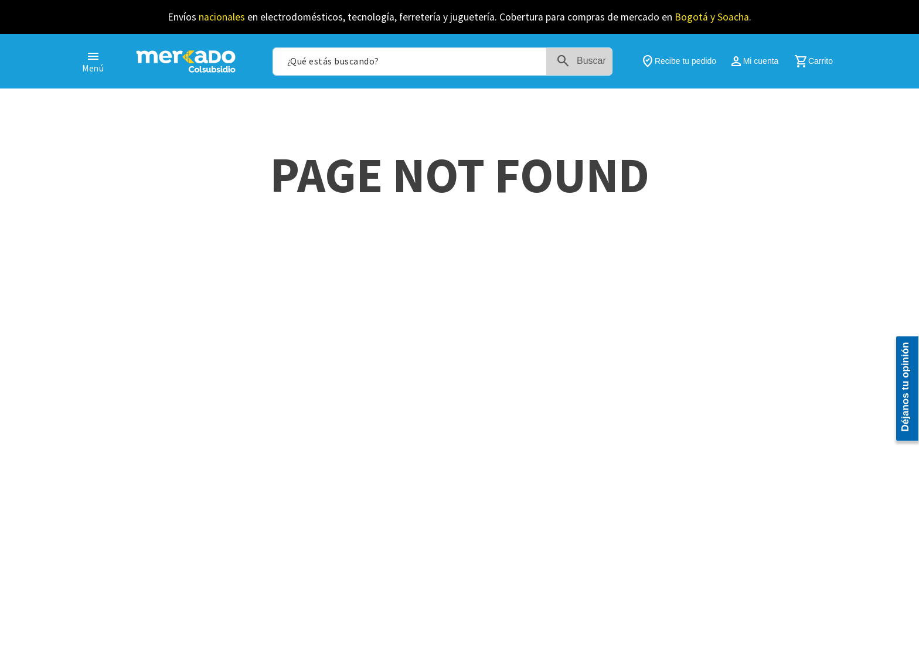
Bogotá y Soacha (712, 17)
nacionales (222, 17)
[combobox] (442, 61)
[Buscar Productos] (583, 61)
